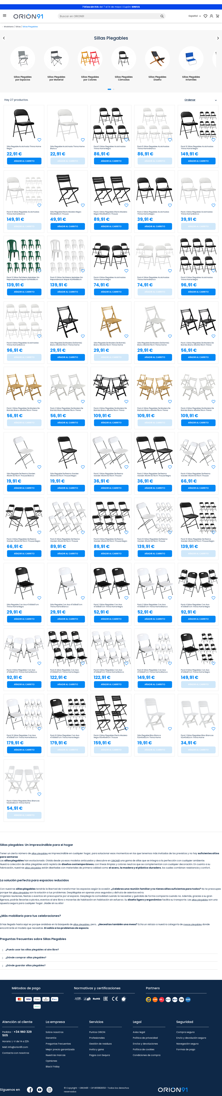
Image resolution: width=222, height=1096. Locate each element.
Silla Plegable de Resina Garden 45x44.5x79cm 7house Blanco (21, 475)
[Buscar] (112, 16)
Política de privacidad (145, 1037)
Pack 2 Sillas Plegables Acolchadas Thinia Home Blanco (197, 213)
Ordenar (201, 100)
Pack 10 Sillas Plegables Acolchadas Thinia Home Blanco (23, 213)
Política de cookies (143, 1049)
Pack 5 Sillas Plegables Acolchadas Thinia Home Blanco (153, 147)
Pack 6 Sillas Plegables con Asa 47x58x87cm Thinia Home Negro (64, 671)
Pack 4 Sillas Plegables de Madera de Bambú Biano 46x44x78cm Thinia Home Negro (110, 409)
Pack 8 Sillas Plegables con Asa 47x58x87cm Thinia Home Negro (195, 671)
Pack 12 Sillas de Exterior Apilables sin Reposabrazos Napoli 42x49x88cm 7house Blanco (66, 278)
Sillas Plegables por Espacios (23, 78)
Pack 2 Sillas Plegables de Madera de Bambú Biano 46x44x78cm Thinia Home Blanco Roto (66, 409)
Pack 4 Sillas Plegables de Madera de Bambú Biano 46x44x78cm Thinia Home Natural (153, 409)
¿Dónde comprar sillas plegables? (26, 957)
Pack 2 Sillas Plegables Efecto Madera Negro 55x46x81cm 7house (110, 213)
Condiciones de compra (146, 1054)
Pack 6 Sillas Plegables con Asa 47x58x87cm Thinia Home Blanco (109, 671)
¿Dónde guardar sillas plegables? (26, 965)
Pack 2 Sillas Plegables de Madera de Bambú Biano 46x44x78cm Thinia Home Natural (23, 409)
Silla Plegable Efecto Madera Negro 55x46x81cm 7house (65, 213)
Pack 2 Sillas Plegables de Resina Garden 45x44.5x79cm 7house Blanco (108, 475)
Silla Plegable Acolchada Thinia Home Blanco (67, 147)
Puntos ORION (97, 1031)
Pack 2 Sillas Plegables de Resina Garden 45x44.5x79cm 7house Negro (154, 475)
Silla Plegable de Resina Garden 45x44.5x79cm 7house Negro (64, 475)
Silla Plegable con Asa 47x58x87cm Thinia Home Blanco (66, 606)
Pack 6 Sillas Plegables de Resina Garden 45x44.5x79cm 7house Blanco (65, 540)
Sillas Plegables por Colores (90, 78)
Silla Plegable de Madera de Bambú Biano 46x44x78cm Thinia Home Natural (109, 344)
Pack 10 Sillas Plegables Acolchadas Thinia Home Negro (197, 147)
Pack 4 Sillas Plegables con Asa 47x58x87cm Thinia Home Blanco (22, 671)
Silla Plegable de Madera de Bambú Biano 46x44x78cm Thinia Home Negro (66, 344)
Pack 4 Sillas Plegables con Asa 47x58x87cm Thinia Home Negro (195, 606)
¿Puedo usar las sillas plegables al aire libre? (32, 949)
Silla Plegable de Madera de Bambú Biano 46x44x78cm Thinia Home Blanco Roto (153, 344)
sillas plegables (40, 853)
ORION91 (116, 860)
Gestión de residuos (100, 1043)
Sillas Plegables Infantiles (191, 78)
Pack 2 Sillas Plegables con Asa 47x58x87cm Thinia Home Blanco (152, 606)
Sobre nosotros (54, 1031)
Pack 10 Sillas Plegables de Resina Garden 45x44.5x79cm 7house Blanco (152, 540)
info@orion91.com (18, 1046)
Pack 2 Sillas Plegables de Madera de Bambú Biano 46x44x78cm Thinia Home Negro (197, 344)
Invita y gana (96, 1049)
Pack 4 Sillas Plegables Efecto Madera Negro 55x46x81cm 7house (110, 736)
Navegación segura (187, 1043)
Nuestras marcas (55, 1054)
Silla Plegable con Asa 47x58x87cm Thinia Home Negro (23, 606)
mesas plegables (194, 924)
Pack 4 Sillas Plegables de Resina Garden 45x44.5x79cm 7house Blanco (195, 475)
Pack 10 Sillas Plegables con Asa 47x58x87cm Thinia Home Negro (64, 736)
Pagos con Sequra (99, 1054)
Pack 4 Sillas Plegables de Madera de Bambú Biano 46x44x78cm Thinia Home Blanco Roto (197, 409)
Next (217, 38)
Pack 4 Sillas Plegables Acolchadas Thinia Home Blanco (153, 278)
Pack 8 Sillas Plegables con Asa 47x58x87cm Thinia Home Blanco (152, 671)
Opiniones (51, 1060)
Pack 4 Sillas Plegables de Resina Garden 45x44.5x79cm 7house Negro (23, 540)
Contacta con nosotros (15, 1052)
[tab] (109, 950)
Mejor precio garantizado (60, 1049)
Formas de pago (185, 1049)
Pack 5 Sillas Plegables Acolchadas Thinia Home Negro (110, 147)
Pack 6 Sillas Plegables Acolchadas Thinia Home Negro (197, 278)
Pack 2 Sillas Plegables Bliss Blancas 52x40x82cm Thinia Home (197, 736)
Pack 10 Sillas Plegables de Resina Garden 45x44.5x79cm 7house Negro (197, 540)
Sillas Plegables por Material (56, 78)
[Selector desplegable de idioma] (195, 16)
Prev (4, 38)
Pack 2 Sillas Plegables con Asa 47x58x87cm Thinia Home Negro (108, 606)
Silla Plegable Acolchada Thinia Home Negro (24, 147)
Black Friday (53, 1066)
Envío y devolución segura (191, 1037)
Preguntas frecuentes (58, 1043)
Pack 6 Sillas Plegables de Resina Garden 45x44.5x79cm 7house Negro (110, 540)
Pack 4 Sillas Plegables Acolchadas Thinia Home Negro (110, 278)
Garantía (51, 1037)
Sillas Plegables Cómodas (124, 78)
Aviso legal (139, 1031)
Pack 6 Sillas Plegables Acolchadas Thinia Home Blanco (23, 344)
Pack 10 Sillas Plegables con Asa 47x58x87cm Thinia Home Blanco (22, 736)
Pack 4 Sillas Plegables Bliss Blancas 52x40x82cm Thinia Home (23, 802)
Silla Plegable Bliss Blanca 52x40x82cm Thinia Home (149, 736)
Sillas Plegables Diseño (157, 78)
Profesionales (97, 1037)
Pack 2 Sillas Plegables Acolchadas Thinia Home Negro (153, 213)
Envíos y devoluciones (145, 1043)
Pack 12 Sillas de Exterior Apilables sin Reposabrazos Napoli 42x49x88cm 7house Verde (23, 278)
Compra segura (185, 1031)
